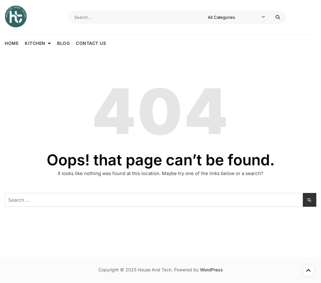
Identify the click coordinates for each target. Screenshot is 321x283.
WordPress (211, 269)
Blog (63, 43)
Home (11, 43)
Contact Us (91, 43)
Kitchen (35, 43)
